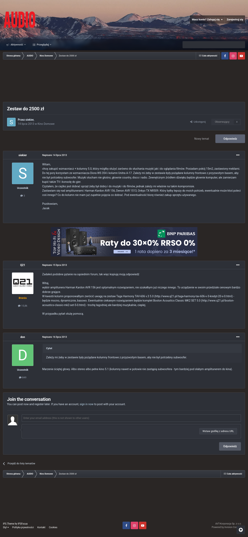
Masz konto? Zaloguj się (207, 19)
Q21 (22, 265)
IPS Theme (8, 523)
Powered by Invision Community (228, 527)
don (22, 337)
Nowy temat (201, 138)
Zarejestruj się (235, 19)
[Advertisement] (124, 81)
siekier (29, 119)
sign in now (87, 404)
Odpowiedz (230, 138)
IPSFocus (23, 523)
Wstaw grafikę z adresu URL (218, 431)
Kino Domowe (46, 123)
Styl (6, 527)
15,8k (22, 305)
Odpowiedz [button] (230, 446)
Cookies (53, 527)
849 (22, 377)
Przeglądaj (43, 44)
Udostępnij (198, 121)
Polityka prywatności (23, 527)
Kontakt (41, 527)
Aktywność (17, 44)
